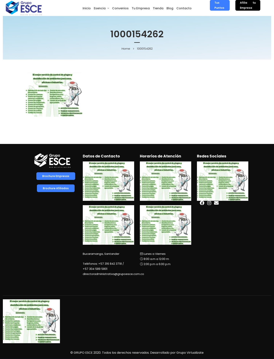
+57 (95, 269)
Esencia (100, 8)
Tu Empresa (141, 8)
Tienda (158, 8)
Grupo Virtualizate (190, 352)
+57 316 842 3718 (110, 264)
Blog (169, 8)
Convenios (120, 8)
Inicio (87, 8)
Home (126, 49)
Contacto (184, 8)
